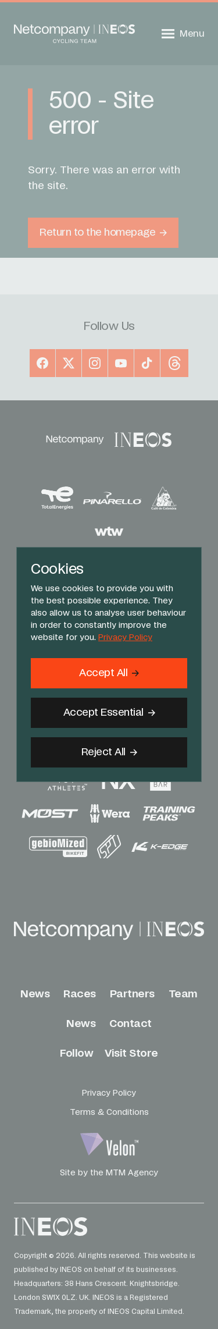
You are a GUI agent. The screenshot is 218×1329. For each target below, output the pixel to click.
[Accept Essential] (109, 713)
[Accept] (109, 673)
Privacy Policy (125, 638)
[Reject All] (109, 752)
